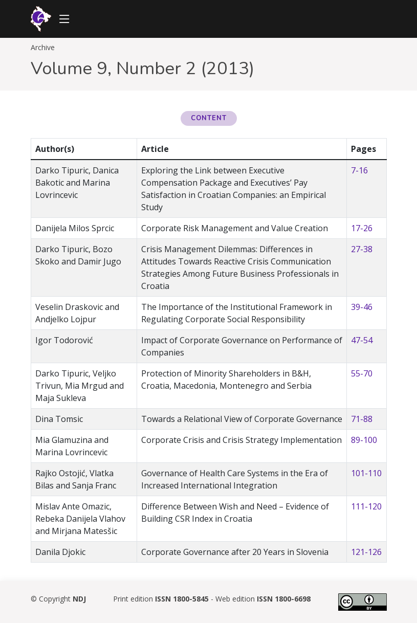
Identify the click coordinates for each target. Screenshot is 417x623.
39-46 (361, 307)
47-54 (361, 340)
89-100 (364, 440)
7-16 (359, 170)
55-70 (361, 373)
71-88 (361, 419)
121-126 (366, 552)
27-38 (361, 249)
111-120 (366, 506)
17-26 (361, 228)
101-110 (366, 473)
